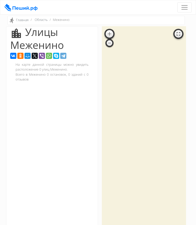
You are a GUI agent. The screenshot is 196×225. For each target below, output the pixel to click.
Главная (22, 20)
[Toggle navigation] (184, 7)
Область (41, 19)
